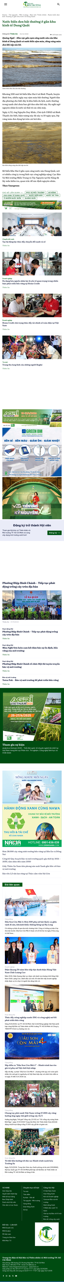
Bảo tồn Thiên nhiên (38, 15)
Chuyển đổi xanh (8, 239)
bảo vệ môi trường (35, 193)
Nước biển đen (36, 195)
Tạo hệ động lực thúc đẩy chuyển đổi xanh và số (24, 242)
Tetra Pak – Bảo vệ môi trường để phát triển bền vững (30, 680)
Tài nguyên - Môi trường (18, 15)
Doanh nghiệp (7, 278)
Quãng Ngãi (30, 198)
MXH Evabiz (6, 1231)
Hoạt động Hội (7, 629)
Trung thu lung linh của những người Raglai (22, 365)
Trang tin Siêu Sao (9, 1237)
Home (4, 15)
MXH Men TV (6, 1241)
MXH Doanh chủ (8, 1228)
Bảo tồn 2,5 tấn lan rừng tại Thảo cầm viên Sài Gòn (26, 873)
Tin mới (5, 362)
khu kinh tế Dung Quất (14, 195)
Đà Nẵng (52, 193)
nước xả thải (52, 195)
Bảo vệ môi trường (9, 677)
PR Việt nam (6, 1234)
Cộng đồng (9, 919)
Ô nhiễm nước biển (12, 198)
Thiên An (14, 34)
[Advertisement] (32, 389)
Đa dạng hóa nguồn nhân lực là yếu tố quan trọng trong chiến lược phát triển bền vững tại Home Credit (30, 282)
